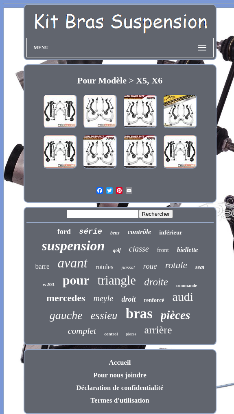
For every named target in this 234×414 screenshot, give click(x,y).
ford (64, 232)
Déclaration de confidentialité (119, 388)
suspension (73, 245)
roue (150, 266)
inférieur (170, 232)
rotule (176, 265)
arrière (158, 330)
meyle (103, 298)
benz (115, 233)
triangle (116, 280)
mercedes (65, 298)
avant (72, 263)
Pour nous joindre (120, 375)
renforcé (154, 300)
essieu (104, 315)
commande (186, 285)
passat (128, 267)
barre (42, 266)
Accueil (120, 362)
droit (128, 299)
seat (200, 267)
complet (82, 331)
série (90, 231)
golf (117, 250)
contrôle (139, 232)
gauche (66, 315)
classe (139, 248)
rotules (105, 266)
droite (156, 281)
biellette (187, 249)
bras (139, 314)
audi (182, 296)
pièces (175, 315)
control (111, 333)
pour (76, 280)
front (163, 250)
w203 (49, 284)
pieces (131, 334)
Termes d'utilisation (119, 400)
